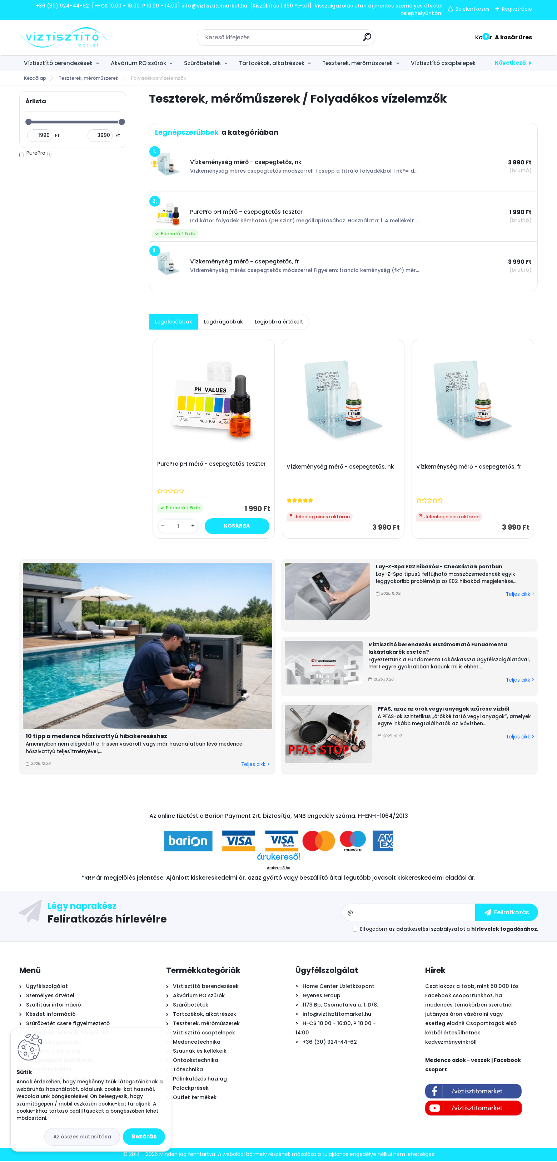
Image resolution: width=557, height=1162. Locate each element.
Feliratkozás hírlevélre (107, 919)
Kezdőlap (35, 78)
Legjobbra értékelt (279, 321)
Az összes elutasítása (82, 1136)
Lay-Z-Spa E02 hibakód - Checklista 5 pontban (439, 567)
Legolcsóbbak (173, 321)
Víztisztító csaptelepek (443, 63)
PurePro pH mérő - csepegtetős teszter (212, 464)
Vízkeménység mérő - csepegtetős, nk (340, 467)
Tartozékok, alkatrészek (271, 63)
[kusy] (178, 527)
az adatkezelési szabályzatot (427, 929)
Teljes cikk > (255, 765)
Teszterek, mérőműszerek (357, 63)
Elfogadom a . (449, 929)
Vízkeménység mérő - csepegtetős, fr (469, 467)
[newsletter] (507, 913)
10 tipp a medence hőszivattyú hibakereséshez (96, 737)
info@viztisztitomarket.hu (337, 1014)
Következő (510, 62)
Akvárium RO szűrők (138, 63)
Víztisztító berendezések (58, 63)
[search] (367, 40)
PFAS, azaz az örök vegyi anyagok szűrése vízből (443, 709)
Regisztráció (517, 9)
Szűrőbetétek (202, 63)
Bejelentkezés (472, 9)
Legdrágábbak (223, 321)
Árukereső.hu (278, 868)
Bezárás (143, 1136)
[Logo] (63, 37)
